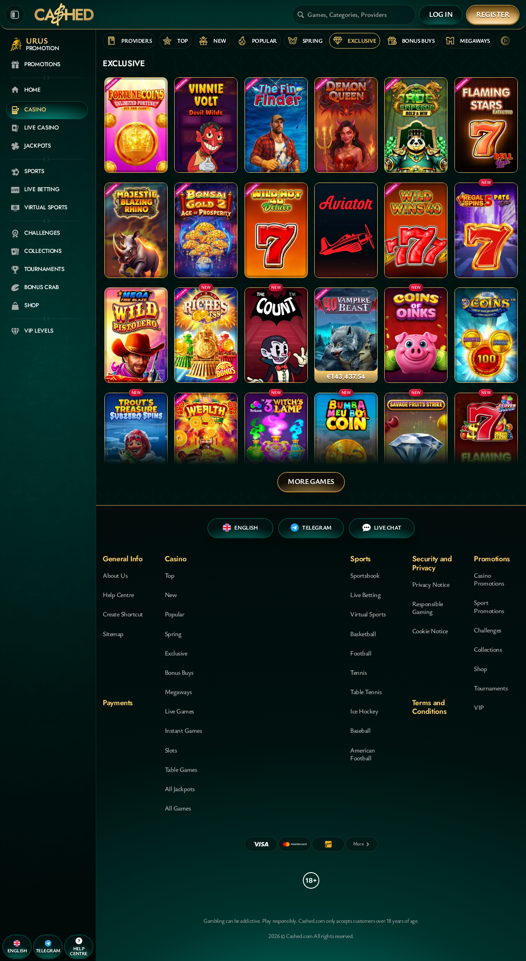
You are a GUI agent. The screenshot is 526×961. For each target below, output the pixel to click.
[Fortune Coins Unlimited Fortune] (136, 125)
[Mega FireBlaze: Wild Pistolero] (136, 335)
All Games (178, 808)
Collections (488, 649)
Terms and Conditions (429, 707)
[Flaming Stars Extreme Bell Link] (486, 125)
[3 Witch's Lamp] (276, 440)
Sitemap (113, 633)
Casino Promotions (489, 579)
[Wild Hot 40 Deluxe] (276, 230)
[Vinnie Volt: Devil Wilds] (206, 125)
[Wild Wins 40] (416, 230)
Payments (118, 702)
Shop (480, 668)
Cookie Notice (430, 630)
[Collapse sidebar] (15, 15)
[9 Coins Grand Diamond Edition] (486, 335)
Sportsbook (364, 575)
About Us (115, 575)
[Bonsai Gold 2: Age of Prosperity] (206, 230)
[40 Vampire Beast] (346, 335)
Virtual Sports (367, 613)
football (360, 653)
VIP (479, 707)
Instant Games (183, 730)
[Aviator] (346, 230)
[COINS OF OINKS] (416, 335)
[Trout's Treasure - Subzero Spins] (136, 440)
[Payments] (362, 844)
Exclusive (176, 653)
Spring (173, 633)
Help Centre (118, 594)
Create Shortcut (123, 613)
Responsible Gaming (427, 607)
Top (170, 575)
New (171, 594)
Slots (171, 750)
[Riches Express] (206, 335)
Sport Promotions (489, 606)
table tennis (365, 691)
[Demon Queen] (346, 125)
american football (362, 754)
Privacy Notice (430, 584)
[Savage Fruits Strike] (416, 440)
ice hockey (364, 711)
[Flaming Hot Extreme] (486, 440)
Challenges (487, 629)
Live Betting (365, 594)
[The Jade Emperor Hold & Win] (416, 125)
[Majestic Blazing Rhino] (136, 230)
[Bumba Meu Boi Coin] (346, 440)
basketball (363, 633)
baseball (360, 730)
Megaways (178, 691)
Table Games (181, 769)
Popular (175, 613)
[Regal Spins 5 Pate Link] (486, 230)
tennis (358, 672)
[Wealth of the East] (206, 440)
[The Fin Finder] (276, 125)
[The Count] (276, 335)
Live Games (179, 711)
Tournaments (491, 687)
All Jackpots (180, 788)
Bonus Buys (179, 672)
